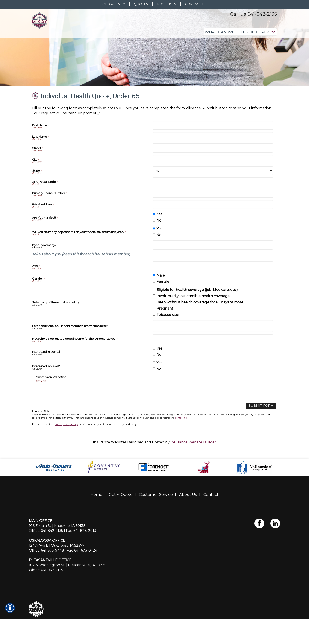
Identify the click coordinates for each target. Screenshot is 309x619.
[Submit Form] (260, 406)
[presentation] (68, 391)
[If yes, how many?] (213, 245)
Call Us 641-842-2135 (253, 14)
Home (96, 494)
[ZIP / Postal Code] (213, 181)
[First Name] (213, 125)
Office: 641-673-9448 (46, 550)
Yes (159, 214)
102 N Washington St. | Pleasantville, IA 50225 (67, 565)
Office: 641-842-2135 (46, 531)
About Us (188, 494)
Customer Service (156, 494)
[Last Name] (213, 136)
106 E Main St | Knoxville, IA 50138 (57, 526)
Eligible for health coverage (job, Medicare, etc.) (197, 290)
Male (160, 275)
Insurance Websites (109, 442)
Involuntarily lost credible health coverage (193, 296)
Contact (210, 494)
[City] (213, 159)
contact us (181, 418)
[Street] (213, 148)
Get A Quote (121, 494)
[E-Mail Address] (213, 204)
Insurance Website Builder (193, 442)
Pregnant (164, 308)
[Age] (213, 265)
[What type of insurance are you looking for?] (240, 32)
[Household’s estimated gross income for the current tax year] (213, 338)
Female (162, 282)
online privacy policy (66, 424)
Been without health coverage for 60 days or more (199, 302)
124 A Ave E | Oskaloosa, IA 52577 (57, 545)
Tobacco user (168, 315)
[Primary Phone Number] (213, 193)
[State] (213, 170)
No (158, 220)
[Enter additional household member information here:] (213, 326)
